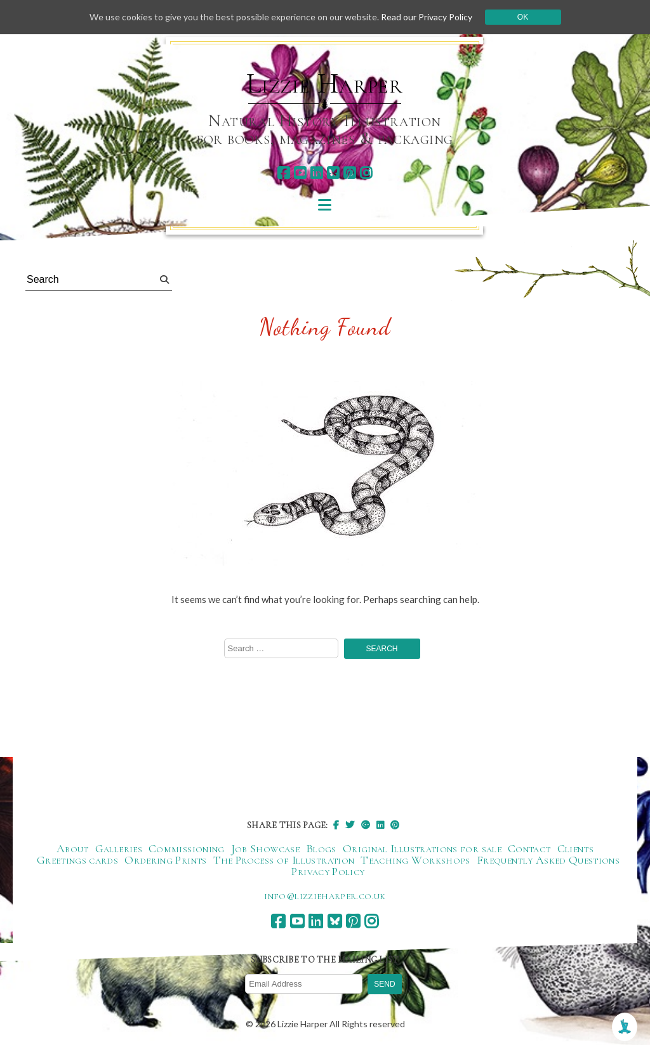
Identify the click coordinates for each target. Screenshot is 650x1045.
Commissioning (187, 848)
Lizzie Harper (324, 84)
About (72, 848)
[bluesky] (333, 172)
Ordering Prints (165, 860)
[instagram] (366, 172)
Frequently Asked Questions (548, 860)
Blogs (321, 848)
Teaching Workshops (415, 860)
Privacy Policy (327, 871)
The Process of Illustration (284, 860)
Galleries (118, 848)
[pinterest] (349, 172)
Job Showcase (265, 848)
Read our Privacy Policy (426, 16)
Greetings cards (77, 860)
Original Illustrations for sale (422, 848)
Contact (529, 848)
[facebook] (283, 172)
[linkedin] (316, 172)
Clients (575, 848)
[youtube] (300, 172)
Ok (522, 17)
